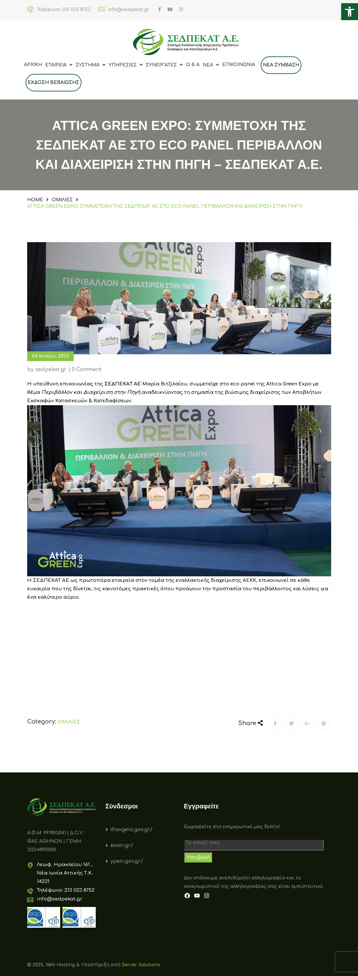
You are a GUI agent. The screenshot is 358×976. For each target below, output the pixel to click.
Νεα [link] (211, 65)
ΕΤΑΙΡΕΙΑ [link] (58, 65)
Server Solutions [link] (141, 964)
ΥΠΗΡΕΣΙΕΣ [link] (126, 65)
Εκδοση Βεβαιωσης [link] (53, 82)
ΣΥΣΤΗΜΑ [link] (90, 65)
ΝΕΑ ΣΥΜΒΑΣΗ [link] (281, 65)
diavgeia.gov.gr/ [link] (131, 829)
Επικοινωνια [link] (238, 64)
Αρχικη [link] (33, 64)
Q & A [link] (193, 64)
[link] (349, 11)
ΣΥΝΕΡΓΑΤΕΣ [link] (164, 65)
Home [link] (35, 199)
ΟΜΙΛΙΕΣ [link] (62, 199)
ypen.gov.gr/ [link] (126, 861)
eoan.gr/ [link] (121, 845)
